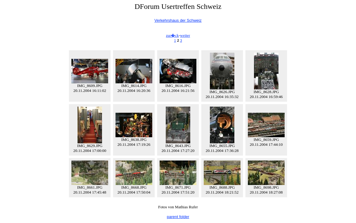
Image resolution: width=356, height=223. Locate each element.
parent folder (178, 216)
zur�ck (172, 35)
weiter (185, 35)
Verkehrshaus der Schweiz (178, 20)
